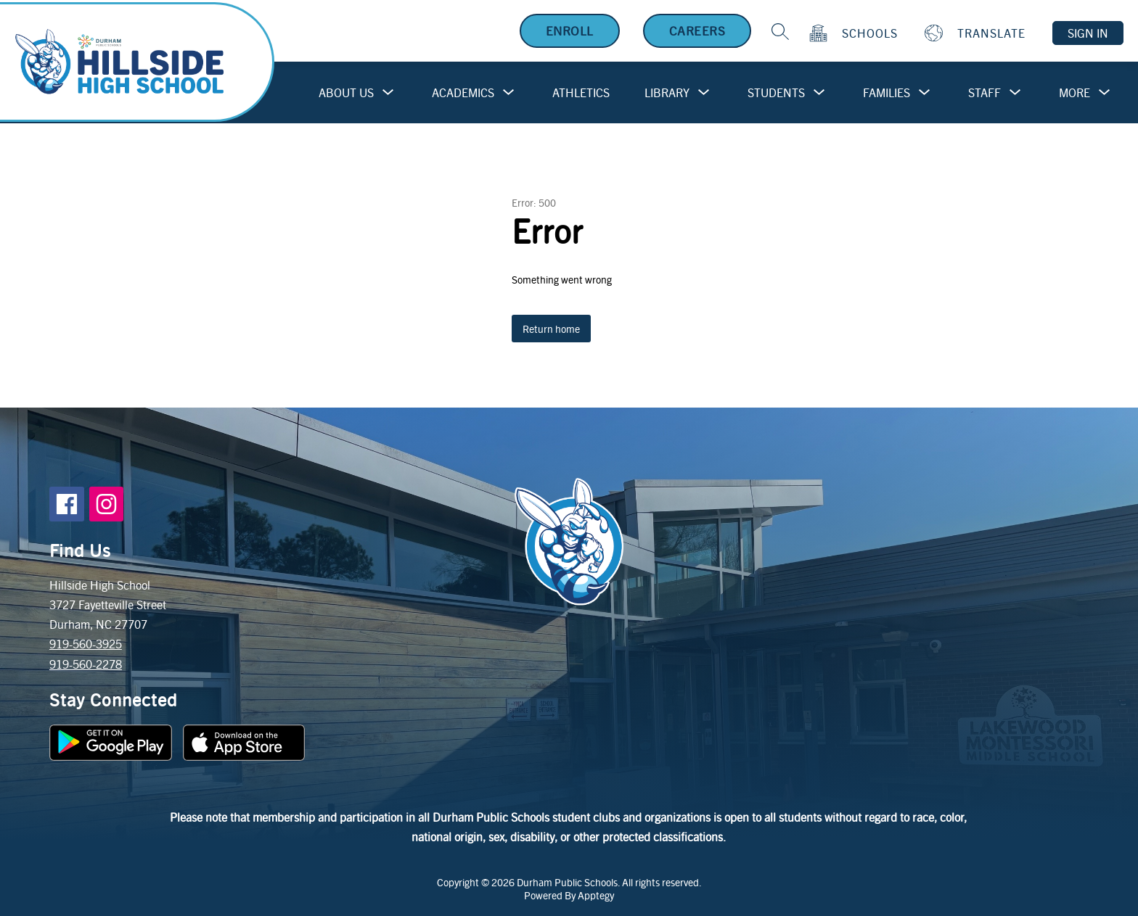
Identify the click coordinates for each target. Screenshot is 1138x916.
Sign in (1088, 33)
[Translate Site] (977, 33)
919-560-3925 (85, 643)
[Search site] (780, 31)
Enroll (570, 30)
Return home (551, 328)
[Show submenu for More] (1074, 93)
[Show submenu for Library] (666, 93)
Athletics (581, 92)
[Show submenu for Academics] (463, 93)
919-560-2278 (85, 664)
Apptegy (596, 894)
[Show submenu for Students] (776, 93)
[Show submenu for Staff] (984, 93)
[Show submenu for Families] (886, 93)
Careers (697, 30)
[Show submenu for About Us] (346, 93)
